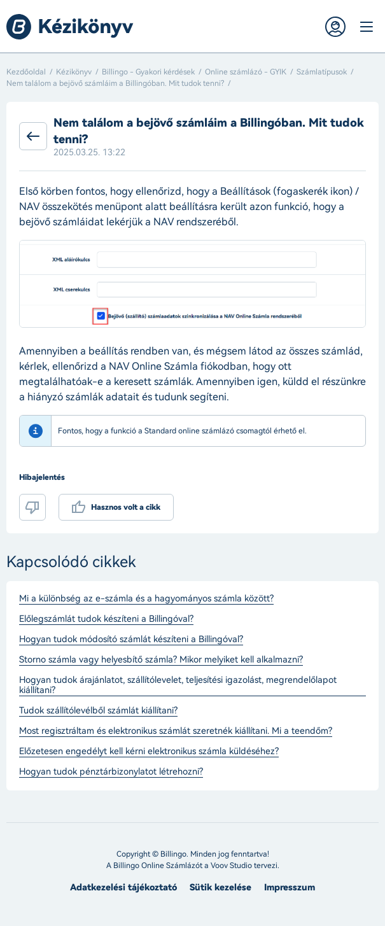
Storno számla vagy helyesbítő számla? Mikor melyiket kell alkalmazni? (161, 660)
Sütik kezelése (220, 887)
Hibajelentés (42, 477)
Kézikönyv (74, 71)
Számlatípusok (322, 71)
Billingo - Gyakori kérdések (148, 71)
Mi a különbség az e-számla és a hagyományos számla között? (146, 599)
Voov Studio (231, 865)
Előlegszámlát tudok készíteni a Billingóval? (106, 619)
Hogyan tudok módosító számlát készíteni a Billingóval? (131, 640)
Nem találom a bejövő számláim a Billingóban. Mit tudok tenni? (115, 83)
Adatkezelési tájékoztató (123, 887)
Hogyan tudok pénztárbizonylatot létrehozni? (111, 772)
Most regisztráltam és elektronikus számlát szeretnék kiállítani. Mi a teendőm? (175, 731)
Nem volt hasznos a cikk (32, 507)
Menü (366, 26)
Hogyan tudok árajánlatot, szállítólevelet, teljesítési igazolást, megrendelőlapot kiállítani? (178, 685)
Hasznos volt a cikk (125, 507)
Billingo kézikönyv (70, 26)
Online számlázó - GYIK (245, 71)
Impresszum (289, 887)
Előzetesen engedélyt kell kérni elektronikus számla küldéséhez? (149, 752)
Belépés (335, 26)
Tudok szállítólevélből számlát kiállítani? (98, 711)
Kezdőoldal (26, 71)
